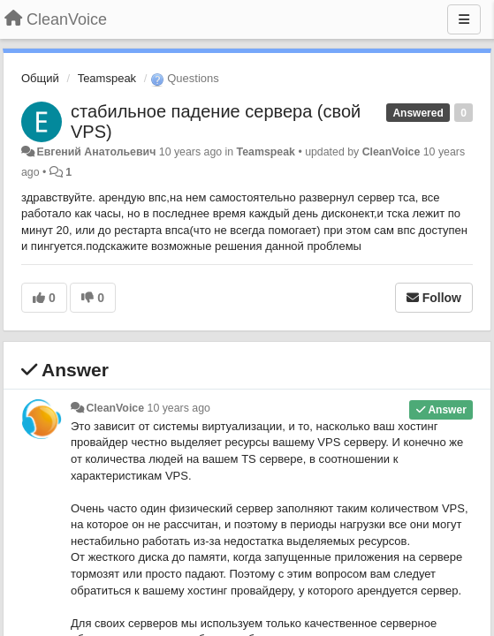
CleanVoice (391, 152)
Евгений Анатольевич (96, 152)
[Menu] (464, 19)
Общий (40, 78)
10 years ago (179, 408)
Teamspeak (107, 78)
